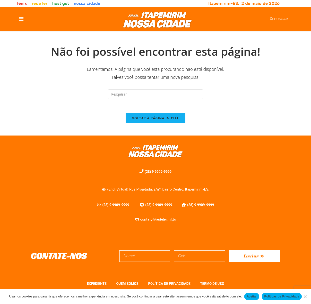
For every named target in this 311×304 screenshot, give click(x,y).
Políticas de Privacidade (281, 296)
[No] (304, 296)
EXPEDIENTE (96, 284)
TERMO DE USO (212, 284)
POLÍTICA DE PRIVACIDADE (169, 284)
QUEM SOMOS (127, 284)
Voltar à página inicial (155, 119)
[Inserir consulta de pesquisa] (155, 94)
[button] (21, 19)
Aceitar (252, 296)
